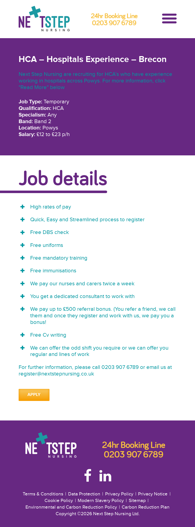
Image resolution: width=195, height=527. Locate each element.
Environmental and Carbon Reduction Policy (71, 507)
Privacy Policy (119, 494)
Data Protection (84, 494)
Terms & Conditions (43, 494)
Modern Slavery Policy (101, 500)
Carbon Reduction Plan (146, 507)
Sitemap (137, 500)
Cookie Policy (58, 500)
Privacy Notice (153, 494)
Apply (33, 394)
